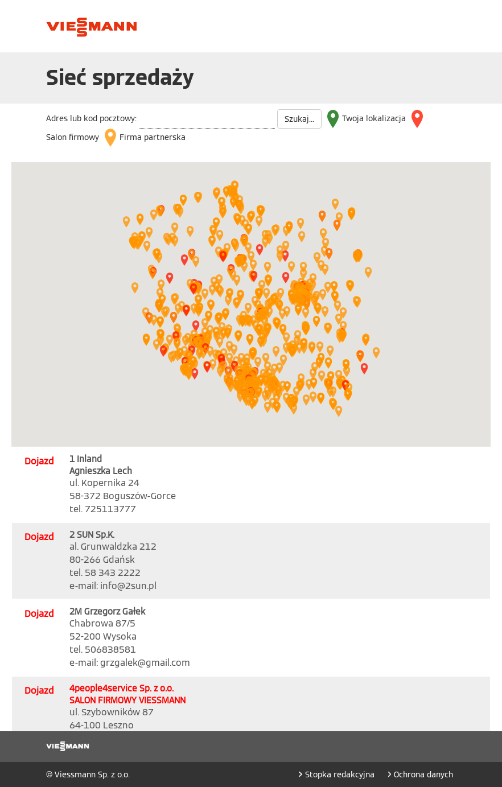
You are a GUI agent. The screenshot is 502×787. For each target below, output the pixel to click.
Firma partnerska (153, 137)
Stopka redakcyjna (341, 774)
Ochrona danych (423, 774)
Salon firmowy (72, 137)
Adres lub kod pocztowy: (91, 118)
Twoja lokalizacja (374, 118)
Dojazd (39, 461)
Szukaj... (299, 119)
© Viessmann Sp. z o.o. (88, 774)
